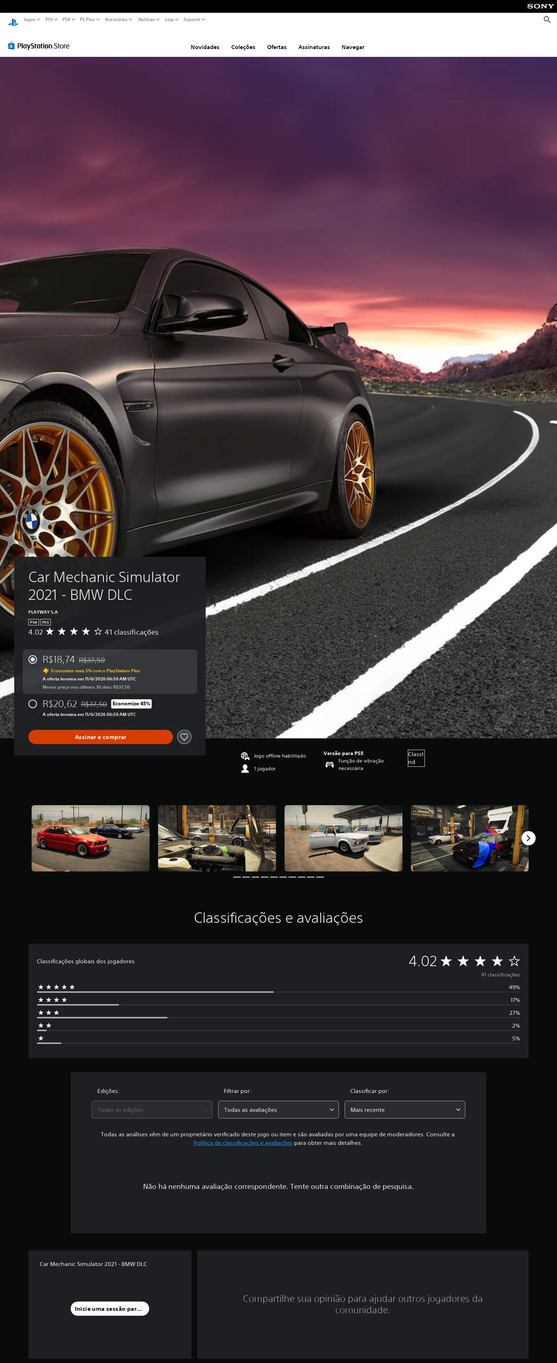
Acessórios (116, 19)
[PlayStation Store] (41, 38)
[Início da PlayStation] (13, 20)
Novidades (205, 40)
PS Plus (87, 19)
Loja (169, 19)
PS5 (49, 19)
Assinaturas (314, 40)
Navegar (353, 40)
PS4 (66, 19)
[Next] (528, 831)
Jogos (30, 19)
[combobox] (152, 1103)
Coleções (243, 40)
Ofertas (277, 40)
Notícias (147, 19)
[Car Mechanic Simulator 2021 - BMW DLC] (91, 831)
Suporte (192, 19)
